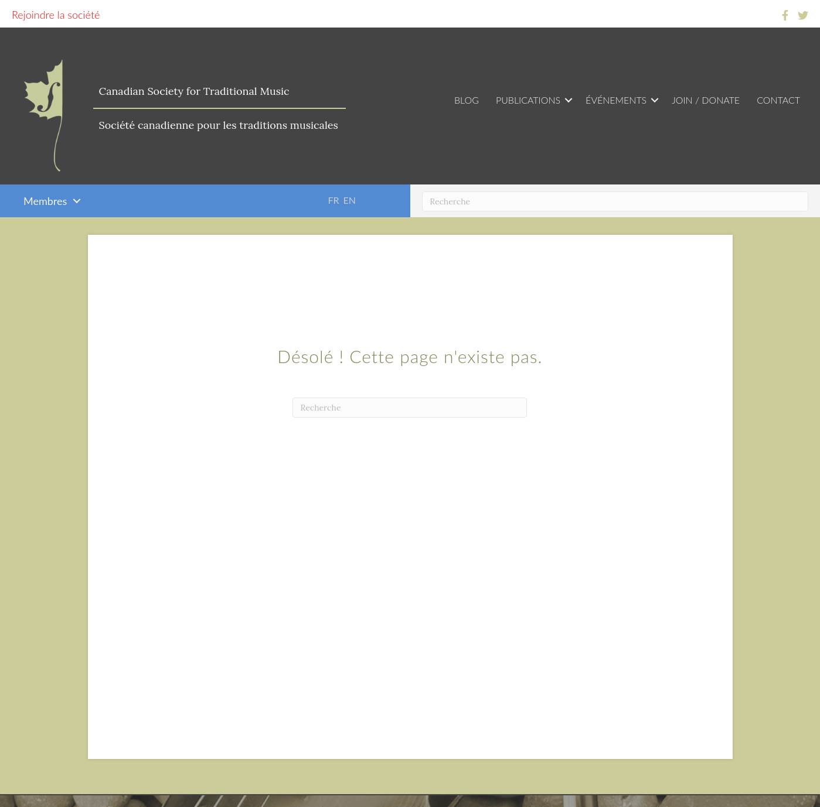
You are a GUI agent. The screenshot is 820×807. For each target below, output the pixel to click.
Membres (45, 200)
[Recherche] (615, 201)
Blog (466, 99)
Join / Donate (706, 99)
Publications (528, 99)
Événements (616, 99)
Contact (778, 99)
